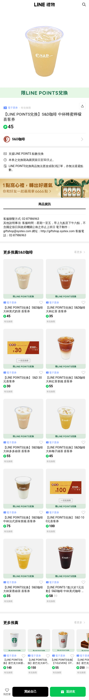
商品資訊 (44, 204)
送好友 (67, 692)
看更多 (78, 252)
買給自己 (30, 691)
